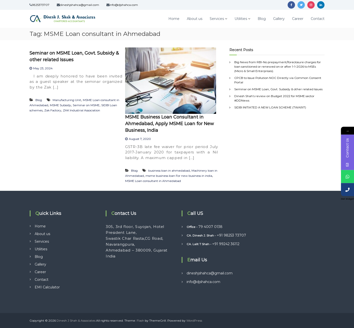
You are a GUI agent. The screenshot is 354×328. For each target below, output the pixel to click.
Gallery (279, 18)
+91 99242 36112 (225, 244)
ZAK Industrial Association (81, 110)
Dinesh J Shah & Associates (76, 320)
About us (194, 18)
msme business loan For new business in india (179, 176)
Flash (140, 320)
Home (173, 18)
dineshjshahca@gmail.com (79, 5)
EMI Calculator (47, 287)
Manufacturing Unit (67, 100)
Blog (262, 18)
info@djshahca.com (123, 5)
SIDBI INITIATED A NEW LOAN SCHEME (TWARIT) (270, 107)
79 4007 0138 (210, 226)
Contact (317, 18)
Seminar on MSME (86, 105)
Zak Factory (52, 110)
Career (297, 18)
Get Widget (347, 198)
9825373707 (40, 5)
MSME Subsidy (60, 105)
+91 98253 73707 (231, 235)
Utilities (241, 18)
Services (217, 18)
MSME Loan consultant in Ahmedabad (153, 181)
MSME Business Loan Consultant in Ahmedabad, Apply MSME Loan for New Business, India (169, 123)
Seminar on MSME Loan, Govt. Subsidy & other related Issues (278, 89)
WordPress (194, 320)
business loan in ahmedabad (169, 170)
